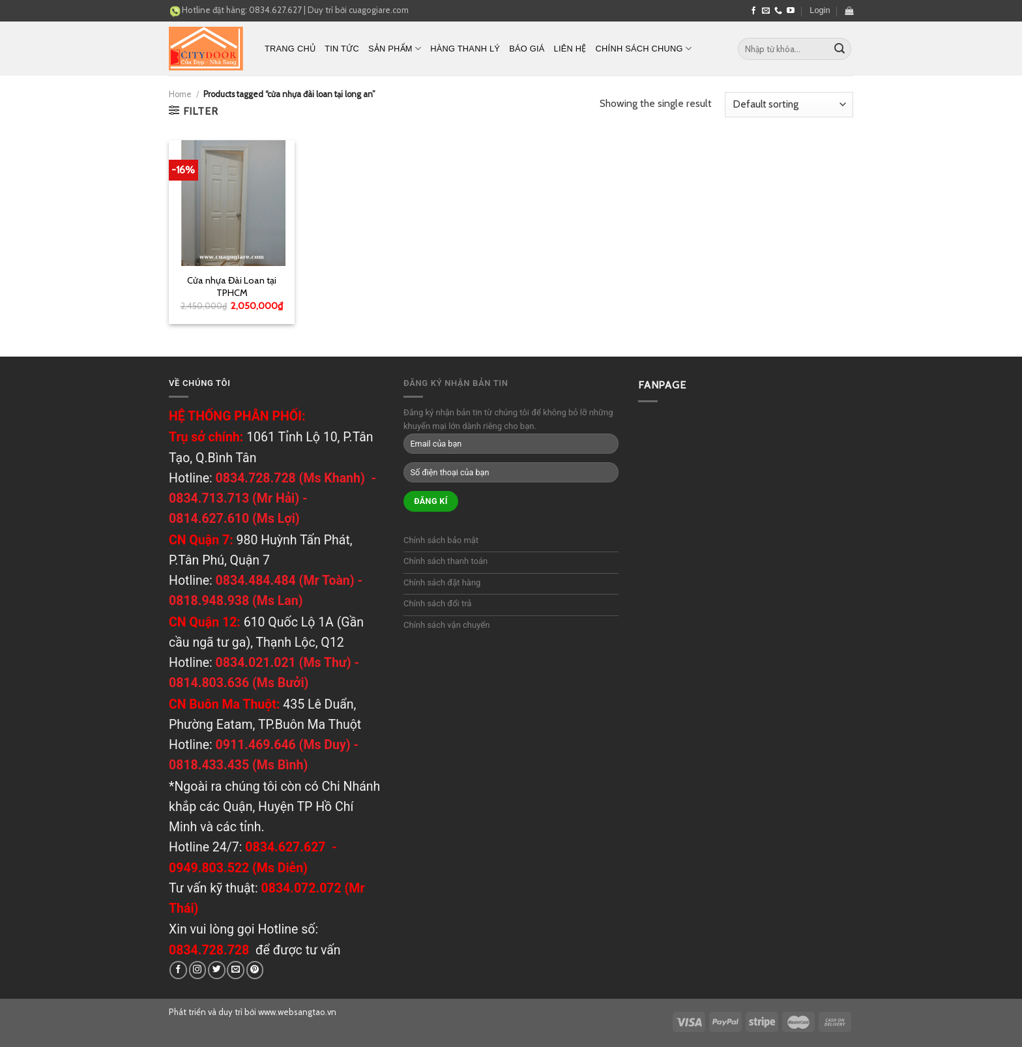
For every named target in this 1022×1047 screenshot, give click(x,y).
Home (180, 94)
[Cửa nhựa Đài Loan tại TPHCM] (232, 203)
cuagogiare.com (379, 10)
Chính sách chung (644, 48)
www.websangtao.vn (297, 1012)
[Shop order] (789, 104)
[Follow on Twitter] (217, 970)
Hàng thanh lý (465, 48)
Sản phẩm (394, 48)
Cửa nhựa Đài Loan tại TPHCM (231, 286)
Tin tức (342, 48)
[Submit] (839, 49)
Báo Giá (526, 48)
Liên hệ (570, 48)
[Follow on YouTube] (791, 11)
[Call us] (778, 11)
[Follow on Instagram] (198, 970)
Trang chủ (290, 48)
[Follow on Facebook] (753, 11)
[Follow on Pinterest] (255, 970)
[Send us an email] (766, 11)
